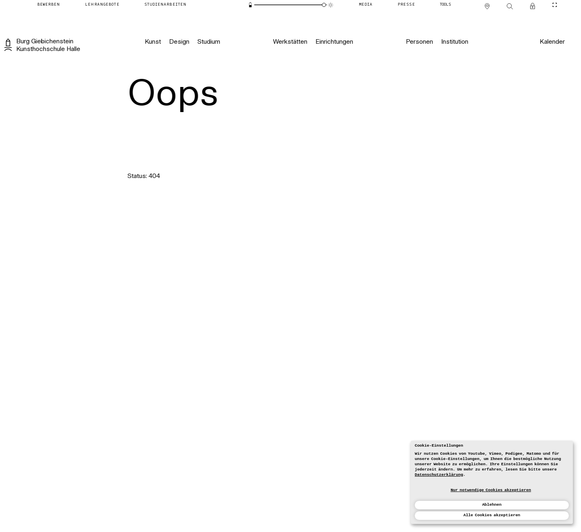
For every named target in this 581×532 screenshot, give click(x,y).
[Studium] (208, 41)
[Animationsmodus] (330, 5)
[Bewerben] (48, 5)
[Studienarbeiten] (165, 5)
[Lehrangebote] (102, 5)
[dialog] (492, 482)
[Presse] (406, 5)
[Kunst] (153, 41)
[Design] (179, 41)
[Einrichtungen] (334, 41)
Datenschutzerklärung (439, 475)
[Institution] (454, 41)
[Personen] (419, 41)
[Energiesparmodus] (250, 5)
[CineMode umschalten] (554, 5)
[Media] (366, 5)
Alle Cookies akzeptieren (491, 515)
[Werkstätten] (290, 41)
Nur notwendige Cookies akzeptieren (490, 490)
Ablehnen (492, 504)
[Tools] (445, 5)
